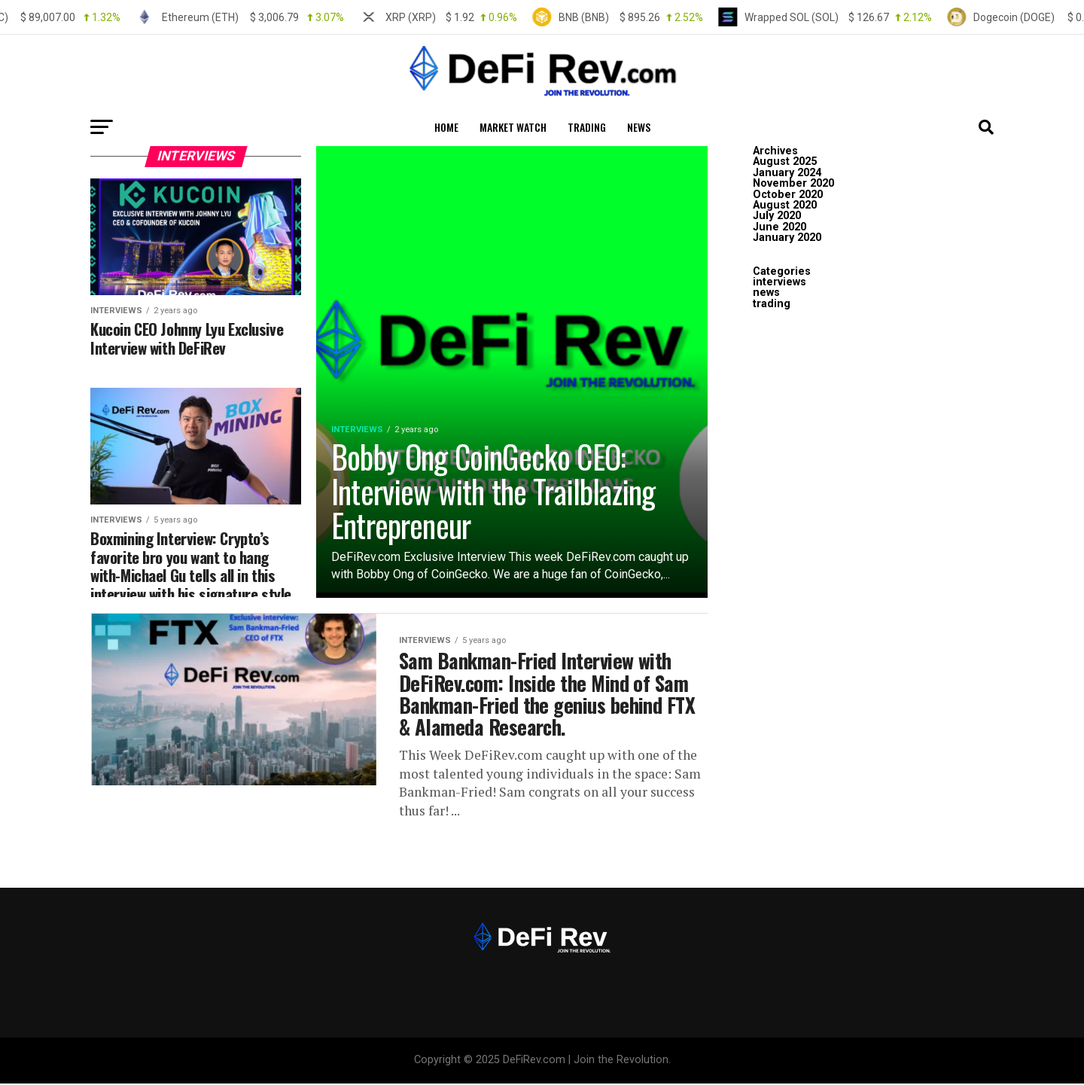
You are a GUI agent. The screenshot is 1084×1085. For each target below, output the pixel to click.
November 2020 (793, 183)
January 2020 (787, 237)
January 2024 (787, 172)
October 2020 (788, 194)
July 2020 (777, 215)
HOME (446, 127)
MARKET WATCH (513, 127)
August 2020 (785, 205)
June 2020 (779, 227)
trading (587, 127)
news (638, 127)
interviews (779, 282)
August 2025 (785, 161)
